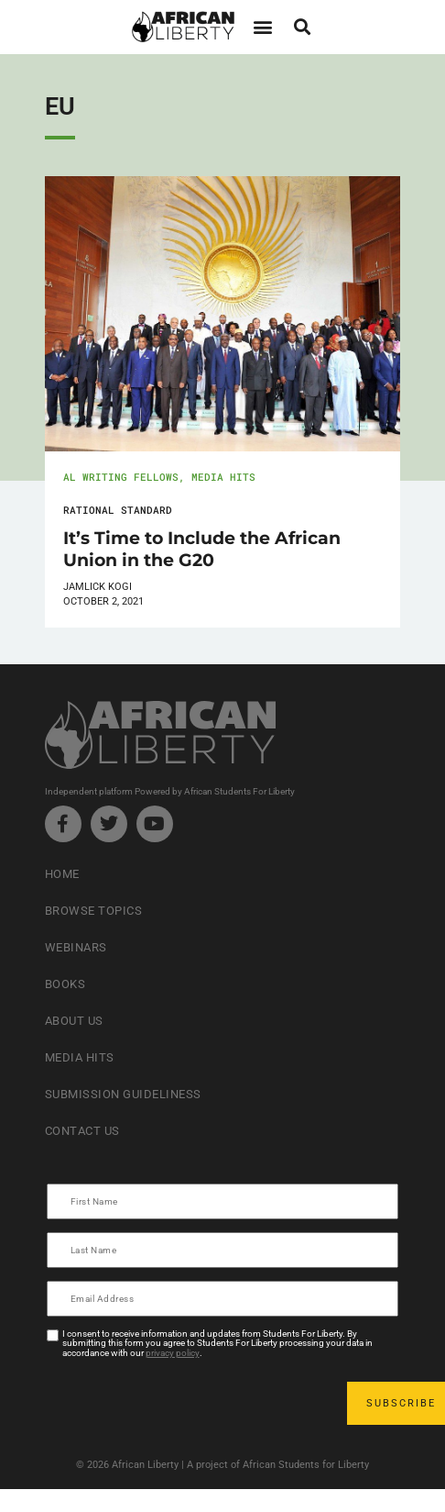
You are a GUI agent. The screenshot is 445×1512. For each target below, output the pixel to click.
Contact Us (82, 1131)
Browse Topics (94, 910)
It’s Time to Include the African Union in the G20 (202, 549)
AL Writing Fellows (121, 477)
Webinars (76, 947)
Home (62, 874)
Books (65, 984)
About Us (74, 1021)
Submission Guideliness (123, 1094)
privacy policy (173, 1353)
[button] (262, 27)
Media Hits (223, 477)
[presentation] (188, 1403)
